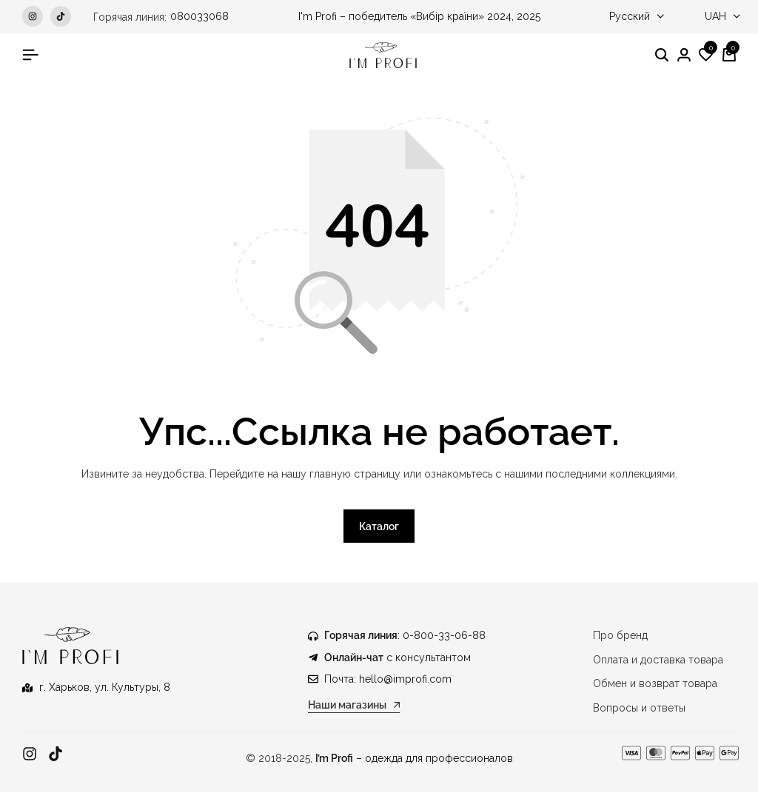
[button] (706, 55)
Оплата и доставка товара (658, 660)
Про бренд (620, 636)
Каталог (379, 527)
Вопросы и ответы (639, 708)
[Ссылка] (29, 754)
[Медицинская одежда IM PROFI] (382, 55)
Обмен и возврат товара (655, 684)
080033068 (199, 16)
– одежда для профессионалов (414, 758)
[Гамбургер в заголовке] (30, 55)
